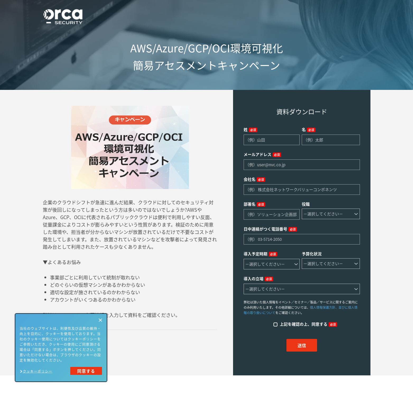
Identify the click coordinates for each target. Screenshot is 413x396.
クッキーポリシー (37, 371)
